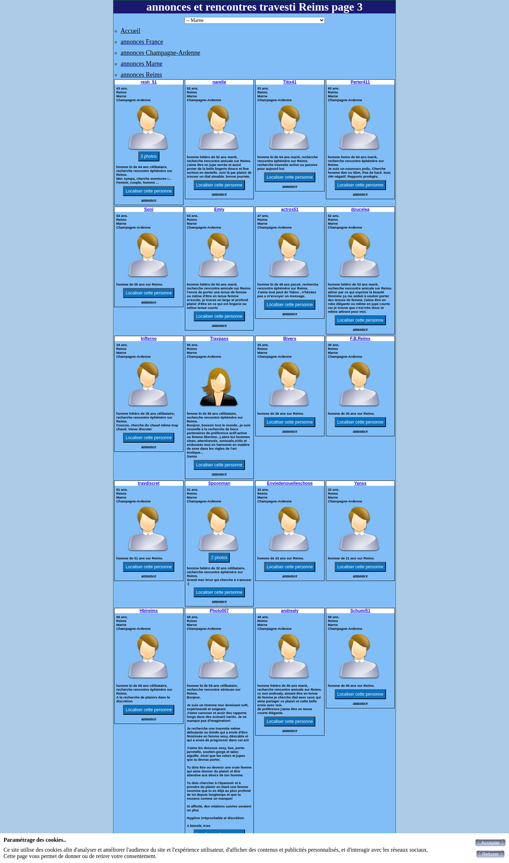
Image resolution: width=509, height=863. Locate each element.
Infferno (149, 338)
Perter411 (360, 82)
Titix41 (290, 82)
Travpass (219, 338)
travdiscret (148, 483)
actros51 (289, 209)
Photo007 (219, 610)
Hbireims (149, 610)
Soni (148, 209)
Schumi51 (360, 610)
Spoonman (219, 483)
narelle (219, 82)
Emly (219, 209)
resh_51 (149, 82)
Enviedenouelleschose (289, 483)
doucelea (360, 209)
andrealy (289, 610)
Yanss (360, 483)
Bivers (289, 338)
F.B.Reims (360, 338)
